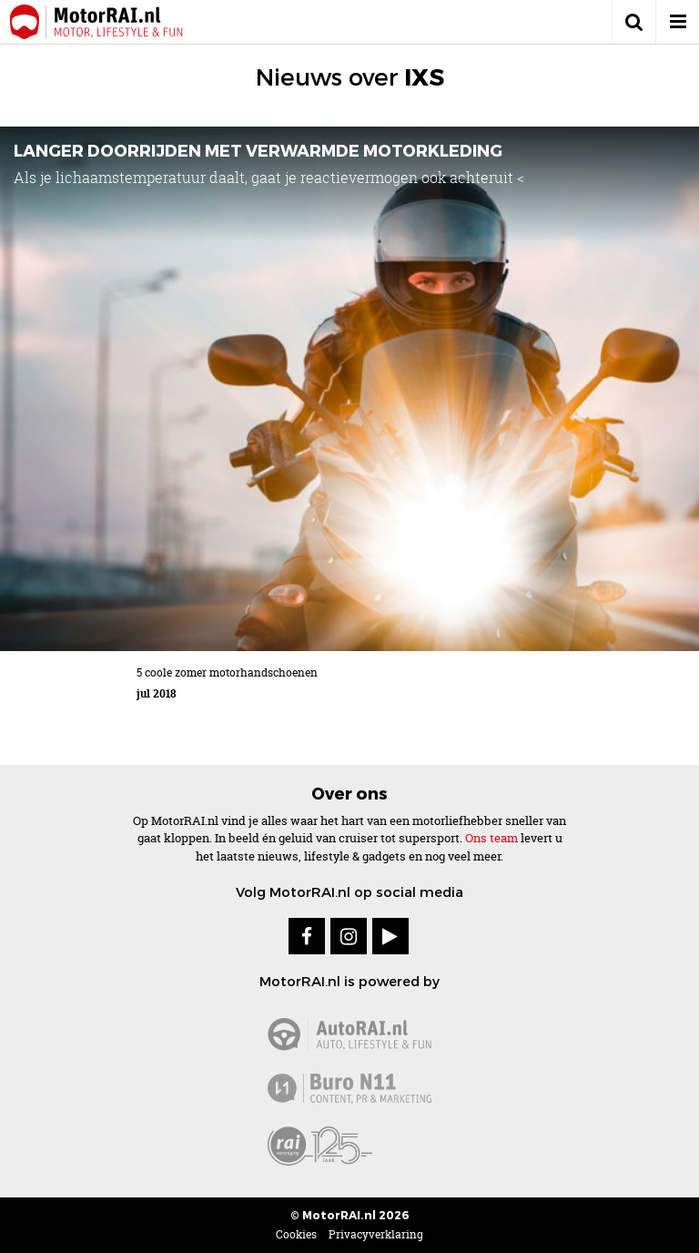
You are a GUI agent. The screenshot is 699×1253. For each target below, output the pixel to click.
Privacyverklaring (376, 1234)
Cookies (296, 1234)
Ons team (491, 838)
